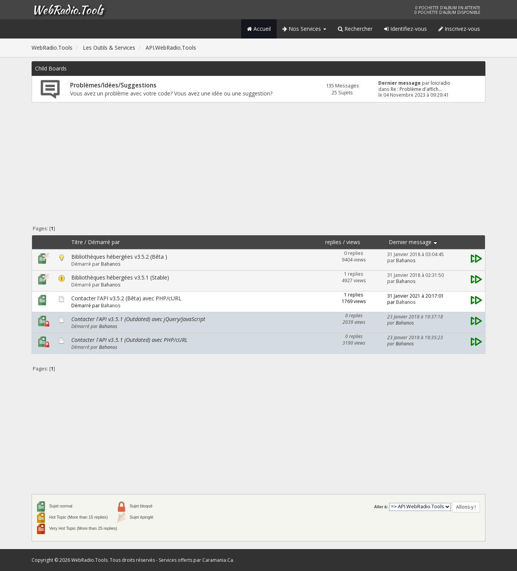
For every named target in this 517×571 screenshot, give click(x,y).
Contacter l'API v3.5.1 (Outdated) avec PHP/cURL (129, 339)
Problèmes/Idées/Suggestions (113, 85)
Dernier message (413, 242)
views (353, 242)
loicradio (440, 83)
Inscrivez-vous (459, 28)
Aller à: (381, 506)
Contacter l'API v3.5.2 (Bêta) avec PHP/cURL (126, 298)
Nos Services (304, 28)
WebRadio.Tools (67, 9)
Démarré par (104, 242)
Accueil (259, 28)
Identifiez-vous (405, 28)
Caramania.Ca (217, 560)
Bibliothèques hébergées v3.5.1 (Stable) (120, 277)
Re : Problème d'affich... (416, 89)
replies (333, 242)
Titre (77, 242)
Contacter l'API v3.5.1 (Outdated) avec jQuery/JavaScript (138, 319)
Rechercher (355, 28)
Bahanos (111, 264)
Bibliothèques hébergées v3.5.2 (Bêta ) (119, 256)
